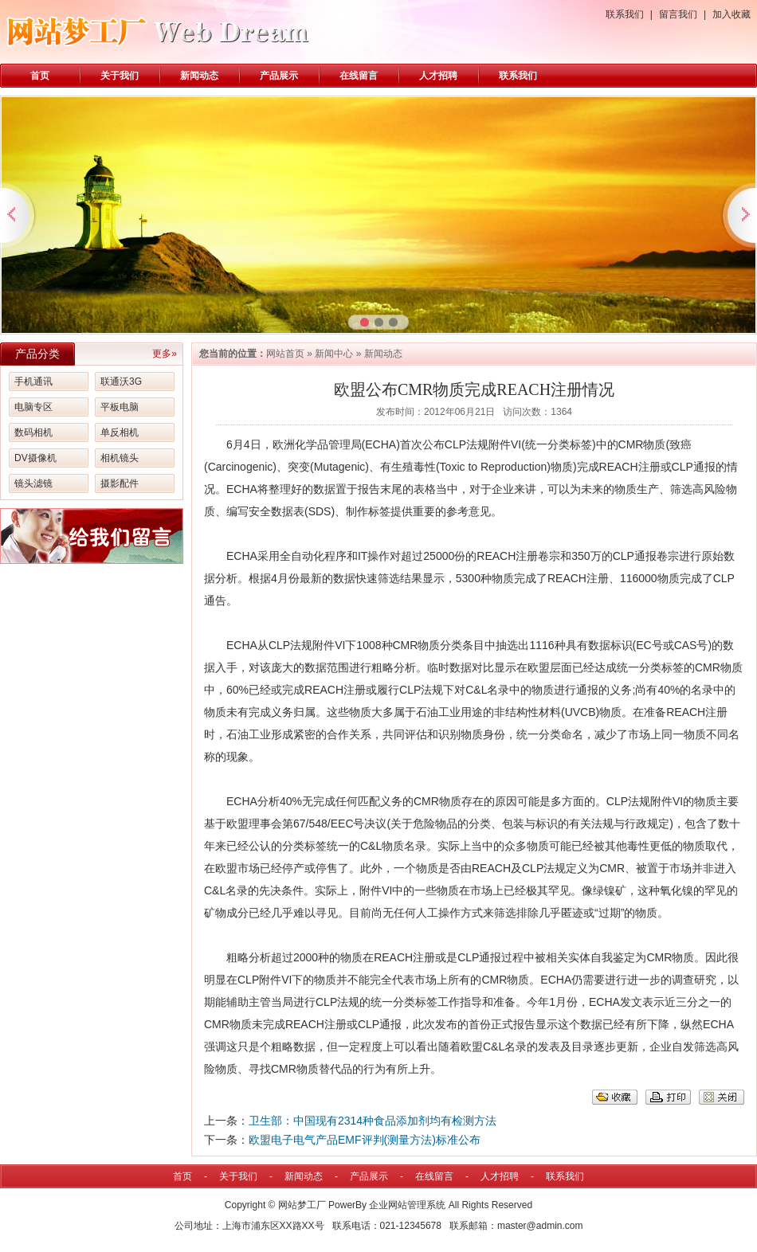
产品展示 (279, 75)
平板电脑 (119, 407)
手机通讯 (33, 381)
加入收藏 (731, 14)
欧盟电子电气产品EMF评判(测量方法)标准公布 (364, 1139)
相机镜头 (119, 458)
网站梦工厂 (302, 1205)
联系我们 (625, 14)
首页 (39, 75)
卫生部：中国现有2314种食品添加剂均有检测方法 (372, 1120)
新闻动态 (199, 75)
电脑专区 (33, 407)
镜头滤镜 (33, 483)
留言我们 (678, 14)
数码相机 (33, 432)
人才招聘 (438, 75)
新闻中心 (334, 353)
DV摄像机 (35, 458)
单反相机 (119, 432)
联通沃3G (121, 381)
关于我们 (119, 75)
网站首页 (285, 353)
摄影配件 (119, 483)
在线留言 (358, 75)
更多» (164, 353)
